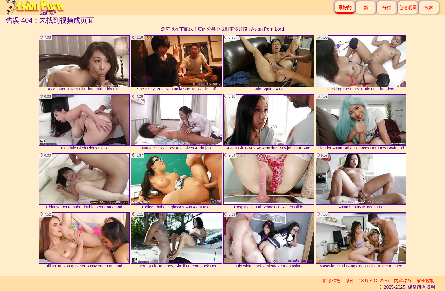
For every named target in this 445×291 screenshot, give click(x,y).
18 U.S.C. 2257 (374, 280)
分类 (386, 7)
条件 (349, 280)
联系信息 (332, 280)
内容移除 (403, 280)
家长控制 (425, 280)
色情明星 (408, 7)
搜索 (428, 7)
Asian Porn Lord (267, 29)
